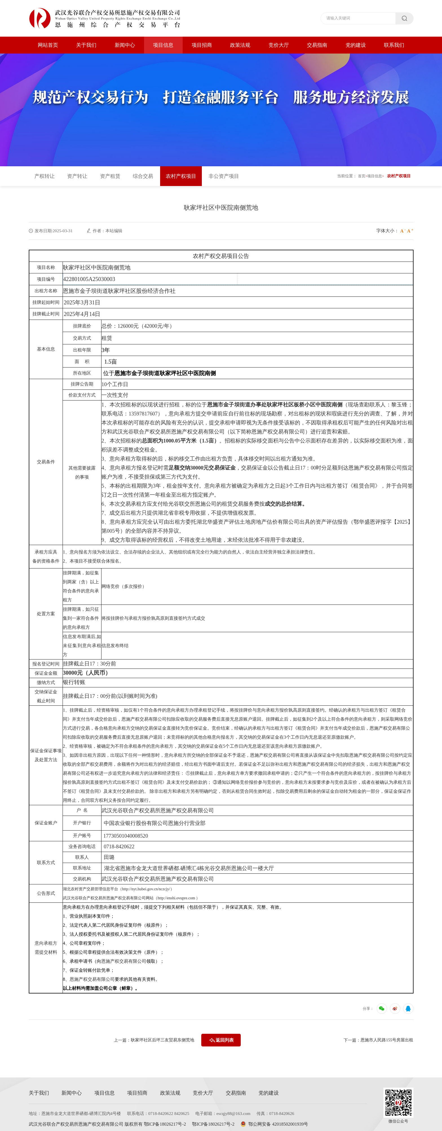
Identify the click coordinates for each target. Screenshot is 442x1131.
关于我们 (86, 45)
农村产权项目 (181, 173)
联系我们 (394, 45)
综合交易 (143, 173)
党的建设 (356, 45)
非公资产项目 (224, 173)
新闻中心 (125, 45)
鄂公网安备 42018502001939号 (281, 1121)
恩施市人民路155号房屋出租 (385, 1037)
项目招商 (202, 45)
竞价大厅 (279, 45)
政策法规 (240, 45)
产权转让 (44, 173)
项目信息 (163, 45)
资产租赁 (110, 173)
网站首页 (48, 45)
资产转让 (77, 173)
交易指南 (317, 45)
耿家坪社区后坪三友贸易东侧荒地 (160, 1037)
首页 (360, 173)
